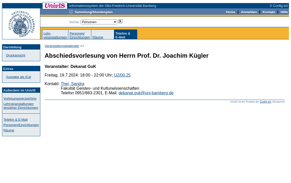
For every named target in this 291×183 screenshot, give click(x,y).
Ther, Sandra (72, 84)
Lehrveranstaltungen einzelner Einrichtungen (21, 106)
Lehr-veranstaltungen (55, 35)
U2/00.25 (122, 75)
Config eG (265, 101)
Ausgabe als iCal (18, 77)
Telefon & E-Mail (16, 119)
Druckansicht (15, 55)
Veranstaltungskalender (62, 46)
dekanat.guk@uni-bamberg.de (146, 93)
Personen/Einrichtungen (80, 35)
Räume (98, 37)
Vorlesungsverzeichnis (20, 98)
